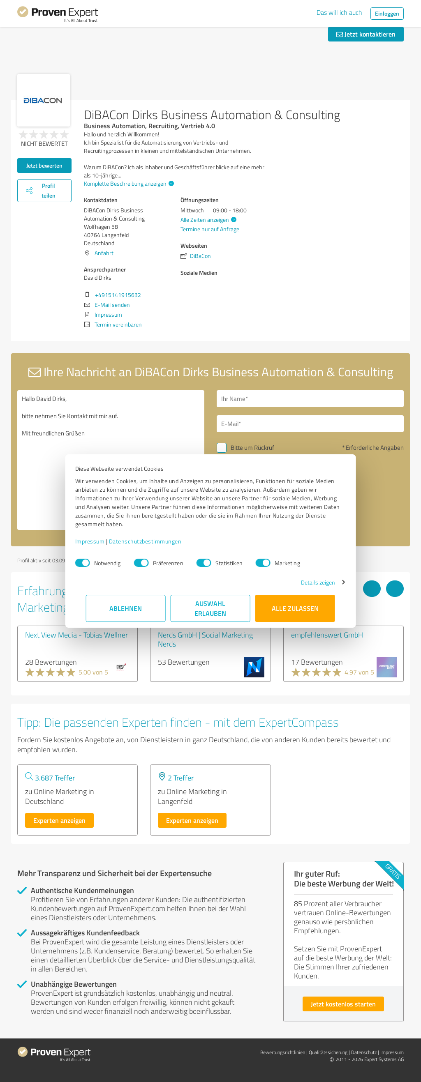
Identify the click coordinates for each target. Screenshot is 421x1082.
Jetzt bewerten (44, 165)
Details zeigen (307, 582)
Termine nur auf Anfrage (209, 229)
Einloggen (387, 13)
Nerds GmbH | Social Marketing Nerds (205, 639)
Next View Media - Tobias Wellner (76, 635)
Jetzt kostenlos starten (343, 1003)
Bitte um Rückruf (252, 447)
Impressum (101, 541)
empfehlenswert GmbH (327, 635)
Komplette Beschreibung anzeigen (128, 183)
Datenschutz (364, 1052)
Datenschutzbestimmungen (156, 541)
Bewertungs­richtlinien (282, 1052)
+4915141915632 (118, 295)
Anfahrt (104, 253)
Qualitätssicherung (328, 1052)
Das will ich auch (339, 12)
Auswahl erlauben (211, 608)
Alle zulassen (295, 608)
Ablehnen (126, 608)
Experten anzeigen (59, 820)
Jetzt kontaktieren (366, 34)
